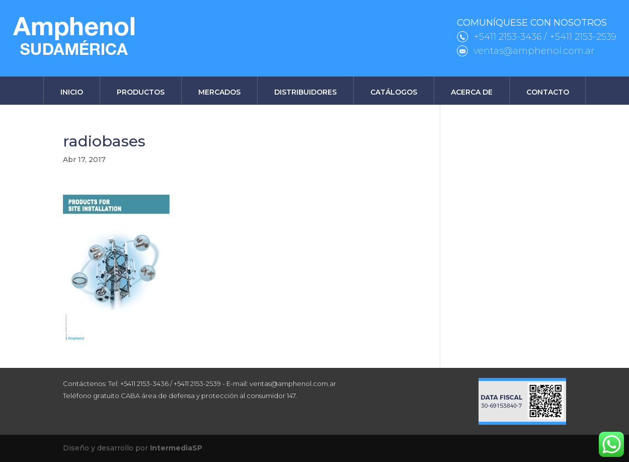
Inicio (71, 92)
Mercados (219, 92)
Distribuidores (305, 92)
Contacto (547, 92)
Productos (141, 92)
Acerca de (472, 92)
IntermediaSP (176, 447)
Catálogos (393, 92)
